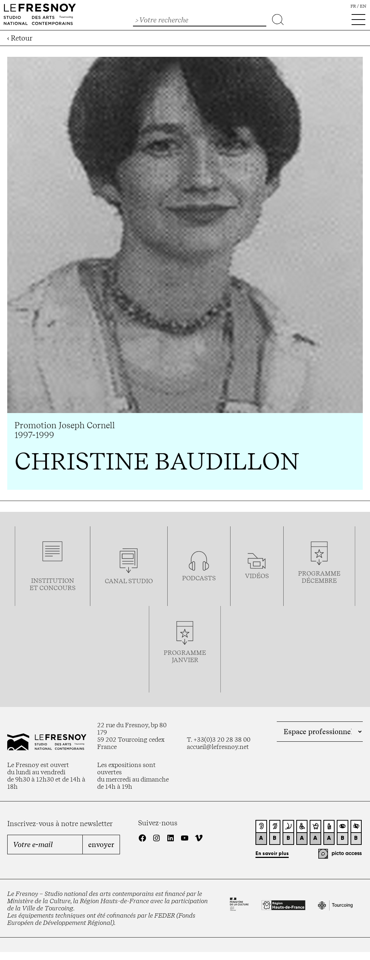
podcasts (199, 578)
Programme (185, 652)
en (363, 6)
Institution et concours (53, 584)
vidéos (257, 576)
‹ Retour (20, 38)
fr (353, 6)
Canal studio (129, 581)
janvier (185, 660)
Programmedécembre (319, 577)
